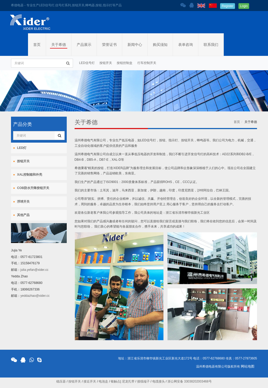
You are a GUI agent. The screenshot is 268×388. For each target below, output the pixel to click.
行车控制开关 (146, 63)
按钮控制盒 (124, 63)
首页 (37, 44)
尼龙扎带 (128, 381)
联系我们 (211, 44)
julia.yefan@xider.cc (34, 270)
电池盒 (103, 381)
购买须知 (160, 44)
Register (227, 6)
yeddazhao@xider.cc (35, 296)
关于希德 (58, 44)
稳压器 (61, 381)
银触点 (115, 381)
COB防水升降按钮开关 (33, 188)
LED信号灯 (86, 63)
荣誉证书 (109, 44)
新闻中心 (134, 44)
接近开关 (89, 381)
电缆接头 (158, 381)
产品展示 (84, 44)
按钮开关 (105, 63)
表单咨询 (185, 44)
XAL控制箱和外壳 (29, 174)
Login (244, 6)
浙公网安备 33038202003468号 (190, 381)
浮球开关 (23, 201)
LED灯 (21, 148)
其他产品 (23, 215)
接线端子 (143, 381)
